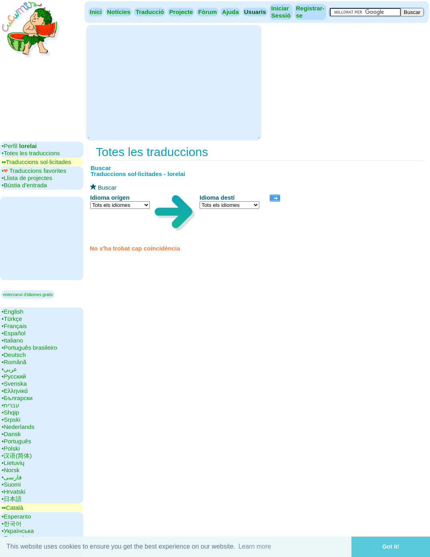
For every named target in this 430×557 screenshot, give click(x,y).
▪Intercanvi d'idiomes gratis (28, 294)
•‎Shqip (10, 412)
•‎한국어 (12, 523)
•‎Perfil (19, 145)
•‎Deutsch (14, 354)
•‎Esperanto (16, 516)
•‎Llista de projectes (27, 177)
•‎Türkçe (12, 318)
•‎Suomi (11, 484)
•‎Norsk (10, 470)
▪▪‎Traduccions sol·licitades (36, 161)
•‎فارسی (12, 477)
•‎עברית (10, 405)
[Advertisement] (173, 82)
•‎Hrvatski (13, 491)
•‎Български (17, 398)
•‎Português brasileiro (29, 347)
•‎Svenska (14, 383)
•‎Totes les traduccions (31, 153)
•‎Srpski (11, 419)
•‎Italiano (12, 340)
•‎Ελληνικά (15, 390)
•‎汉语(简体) (17, 455)
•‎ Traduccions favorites (34, 170)
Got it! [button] (390, 546)
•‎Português (16, 441)
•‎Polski (11, 448)
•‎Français (14, 326)
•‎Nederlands (18, 426)
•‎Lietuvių (13, 462)
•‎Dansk (11, 434)
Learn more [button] (254, 546)
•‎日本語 (12, 498)
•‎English (12, 311)
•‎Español (13, 333)
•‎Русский (14, 376)
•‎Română (14, 362)
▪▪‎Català (12, 507)
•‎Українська (18, 530)
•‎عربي (9, 369)
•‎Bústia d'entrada (24, 185)
